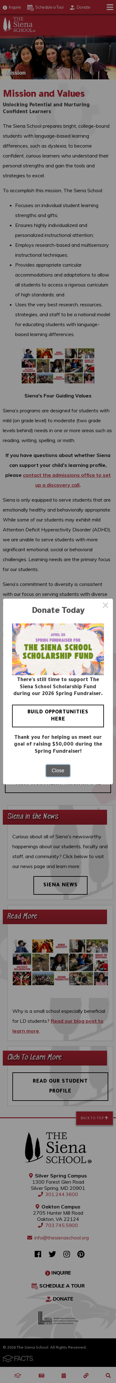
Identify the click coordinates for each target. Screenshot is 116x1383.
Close (58, 770)
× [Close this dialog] (105, 606)
